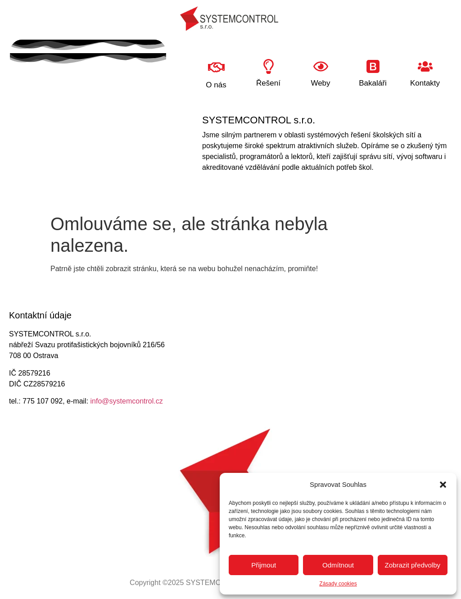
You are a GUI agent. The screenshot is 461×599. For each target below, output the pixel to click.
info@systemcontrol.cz (126, 401)
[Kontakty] (425, 66)
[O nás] (216, 67)
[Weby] (320, 66)
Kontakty (425, 83)
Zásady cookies (338, 584)
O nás (216, 85)
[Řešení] (268, 66)
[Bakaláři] (373, 66)
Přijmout (263, 565)
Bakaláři (372, 83)
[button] (442, 484)
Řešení (268, 83)
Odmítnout (338, 565)
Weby (320, 83)
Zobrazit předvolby (412, 565)
